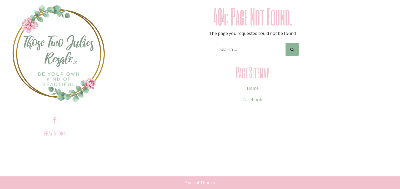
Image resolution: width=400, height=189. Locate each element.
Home (253, 88)
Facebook (252, 100)
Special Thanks (200, 183)
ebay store (54, 133)
